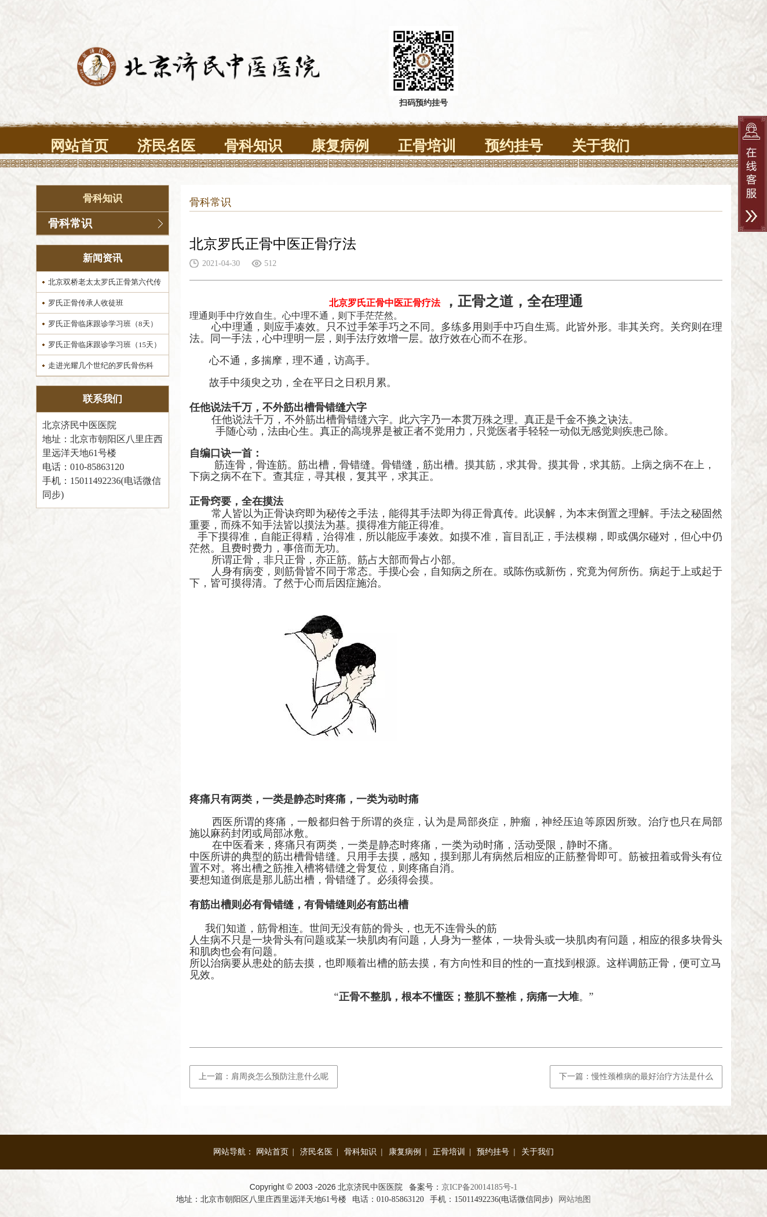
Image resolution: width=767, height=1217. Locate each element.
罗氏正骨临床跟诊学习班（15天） (104, 344)
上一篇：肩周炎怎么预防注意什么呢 (263, 1076)
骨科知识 (253, 146)
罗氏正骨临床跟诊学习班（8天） (103, 323)
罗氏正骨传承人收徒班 (85, 302)
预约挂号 (514, 146)
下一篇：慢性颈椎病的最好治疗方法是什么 (636, 1076)
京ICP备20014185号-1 (479, 1187)
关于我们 (601, 146)
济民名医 (166, 146)
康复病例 (340, 146)
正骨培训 (427, 146)
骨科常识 (70, 223)
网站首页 (79, 146)
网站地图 (574, 1199)
